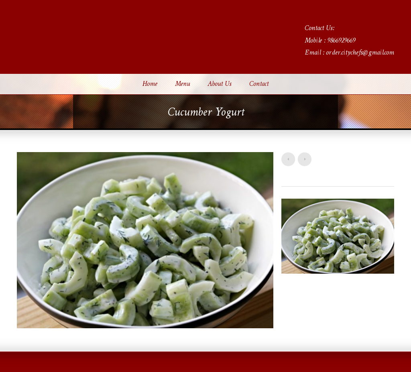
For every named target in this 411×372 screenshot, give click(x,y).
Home (149, 84)
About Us (220, 84)
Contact (259, 84)
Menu (182, 84)
